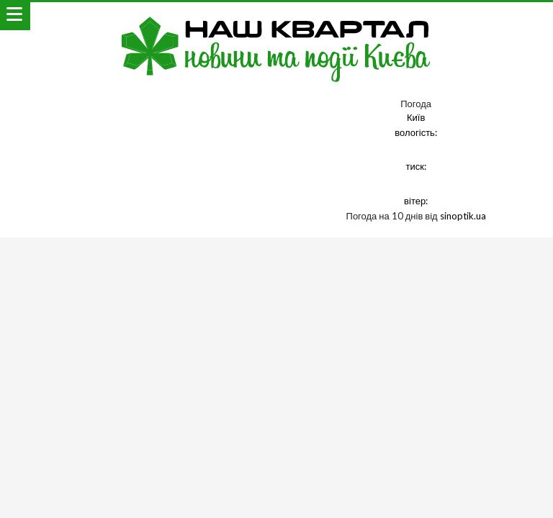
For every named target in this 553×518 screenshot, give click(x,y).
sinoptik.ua (463, 216)
